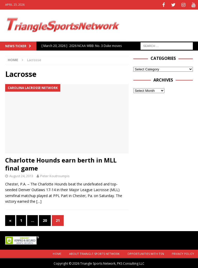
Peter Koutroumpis (55, 175)
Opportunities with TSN (145, 253)
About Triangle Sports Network (94, 253)
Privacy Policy (183, 253)
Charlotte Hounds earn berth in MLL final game (61, 163)
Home (57, 253)
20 (45, 219)
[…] (39, 200)
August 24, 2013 (21, 175)
